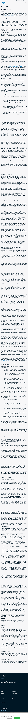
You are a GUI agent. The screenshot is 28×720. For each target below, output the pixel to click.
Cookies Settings (4, 708)
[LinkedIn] (1, 710)
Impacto (22, 0)
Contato (13, 700)
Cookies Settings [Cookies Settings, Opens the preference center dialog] (9, 718)
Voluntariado (14, 691)
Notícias (2, 700)
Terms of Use (3, 705)
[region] (14, 716)
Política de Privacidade (4, 706)
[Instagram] (3, 710)
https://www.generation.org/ (10, 15)
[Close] (26, 714)
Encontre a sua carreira (5, 696)
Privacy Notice (9, 63)
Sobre (24, 0)
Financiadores (14, 696)
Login (25, 0)
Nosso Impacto (14, 693)
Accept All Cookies (17, 718)
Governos (13, 698)
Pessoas (2, 693)
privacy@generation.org (5, 360)
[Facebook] (5, 710)
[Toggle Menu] (25, 2)
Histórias (2, 698)
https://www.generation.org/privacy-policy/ (14, 66)
